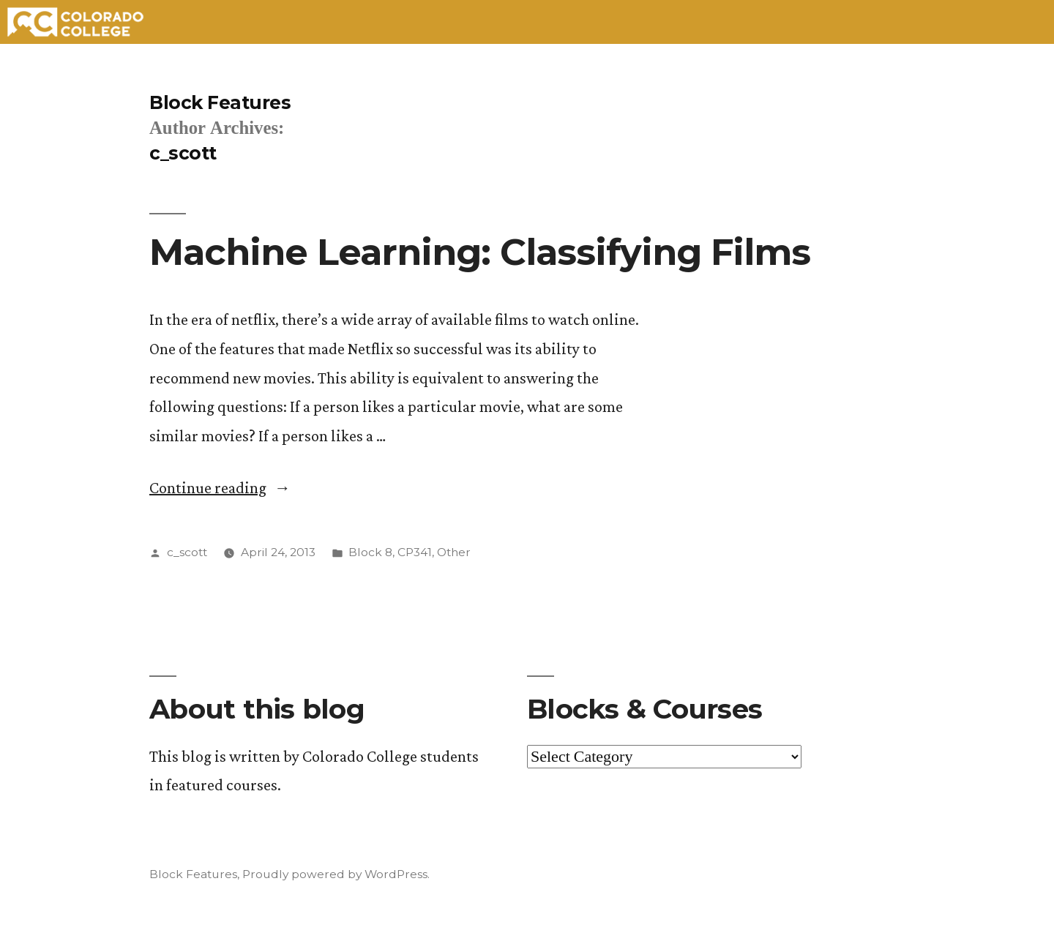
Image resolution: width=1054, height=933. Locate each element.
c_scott (187, 552)
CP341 (414, 552)
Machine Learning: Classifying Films (479, 252)
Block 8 (370, 552)
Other (454, 552)
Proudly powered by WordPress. (336, 874)
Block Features (220, 102)
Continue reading (220, 488)
